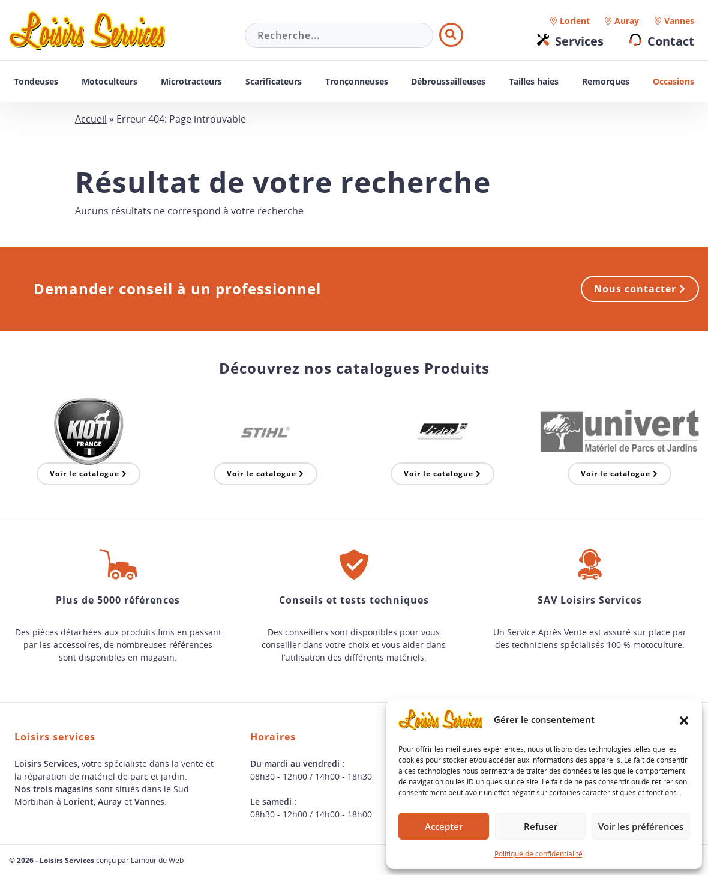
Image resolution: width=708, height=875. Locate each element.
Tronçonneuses (356, 81)
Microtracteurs (191, 81)
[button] (684, 719)
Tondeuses (36, 81)
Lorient (575, 20)
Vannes (679, 20)
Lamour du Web (157, 860)
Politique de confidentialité (538, 853)
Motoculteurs (109, 81)
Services (579, 41)
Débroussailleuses (448, 81)
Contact (670, 41)
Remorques (605, 81)
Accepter (444, 826)
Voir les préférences (640, 826)
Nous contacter (640, 288)
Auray (626, 20)
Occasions (673, 81)
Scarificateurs (273, 81)
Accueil (91, 119)
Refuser (540, 826)
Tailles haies (534, 81)
